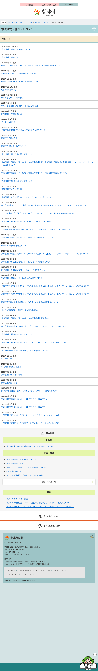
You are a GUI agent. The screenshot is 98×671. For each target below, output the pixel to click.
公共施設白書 (6, 359)
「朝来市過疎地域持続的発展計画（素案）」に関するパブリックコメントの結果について (37, 229)
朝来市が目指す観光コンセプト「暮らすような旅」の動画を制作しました (30, 65)
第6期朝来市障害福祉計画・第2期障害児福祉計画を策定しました (27, 238)
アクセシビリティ (12, 574)
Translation (68, 5)
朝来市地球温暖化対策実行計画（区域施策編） (20, 106)
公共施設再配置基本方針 (11, 367)
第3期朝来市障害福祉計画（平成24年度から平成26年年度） (25, 399)
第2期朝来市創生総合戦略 (11, 189)
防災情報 (29, 5)
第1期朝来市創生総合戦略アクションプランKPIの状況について (26, 262)
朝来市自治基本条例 (9, 138)
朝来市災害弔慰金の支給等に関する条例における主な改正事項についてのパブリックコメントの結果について (45, 294)
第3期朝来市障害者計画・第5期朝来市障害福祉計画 (22, 278)
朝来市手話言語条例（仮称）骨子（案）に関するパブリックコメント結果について (34, 326)
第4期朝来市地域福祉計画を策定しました (17, 181)
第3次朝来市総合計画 (9, 57)
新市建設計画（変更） (10, 383)
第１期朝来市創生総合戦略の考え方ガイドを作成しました (24, 350)
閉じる (95, 654)
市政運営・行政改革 (41, 22)
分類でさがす (23, 22)
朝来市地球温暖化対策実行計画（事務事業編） (20, 310)
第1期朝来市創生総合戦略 (11, 375)
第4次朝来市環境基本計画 (11, 114)
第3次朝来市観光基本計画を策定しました (17, 154)
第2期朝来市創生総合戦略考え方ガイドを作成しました (23, 270)
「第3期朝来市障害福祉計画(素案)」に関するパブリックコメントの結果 (30, 423)
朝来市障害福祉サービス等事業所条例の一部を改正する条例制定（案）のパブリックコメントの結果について (45, 205)
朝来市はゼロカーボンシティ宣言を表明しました (21, 82)
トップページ (12, 22)
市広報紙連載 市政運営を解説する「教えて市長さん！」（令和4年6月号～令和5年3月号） (38, 213)
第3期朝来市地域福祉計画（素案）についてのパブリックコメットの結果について (34, 342)
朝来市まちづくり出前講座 (12, 98)
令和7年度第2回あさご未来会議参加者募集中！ (20, 73)
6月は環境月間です (9, 90)
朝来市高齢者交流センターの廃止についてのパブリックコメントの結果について (38, 503)
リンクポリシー (27, 574)
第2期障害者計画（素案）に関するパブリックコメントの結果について (29, 391)
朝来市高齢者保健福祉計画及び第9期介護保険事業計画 (23, 130)
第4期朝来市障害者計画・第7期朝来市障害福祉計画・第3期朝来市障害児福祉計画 (34, 173)
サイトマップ (10, 570)
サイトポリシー (59, 570)
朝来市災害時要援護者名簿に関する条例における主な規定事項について (29, 302)
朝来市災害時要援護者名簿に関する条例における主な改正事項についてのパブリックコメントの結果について (45, 286)
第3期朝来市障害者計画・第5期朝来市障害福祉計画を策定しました (28, 318)
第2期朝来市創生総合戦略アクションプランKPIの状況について (26, 197)
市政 (31, 22)
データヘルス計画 (8, 122)
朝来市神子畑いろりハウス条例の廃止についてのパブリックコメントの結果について (40, 507)
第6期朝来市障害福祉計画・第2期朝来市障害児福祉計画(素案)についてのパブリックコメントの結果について (44, 254)
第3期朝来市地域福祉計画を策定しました (17, 334)
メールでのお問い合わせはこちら (16, 554)
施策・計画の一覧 (49, 482)
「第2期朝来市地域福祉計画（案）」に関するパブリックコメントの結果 (30, 415)
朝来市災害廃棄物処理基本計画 (13, 246)
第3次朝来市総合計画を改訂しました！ (17, 49)
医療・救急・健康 (49, 5)
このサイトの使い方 (25, 570)
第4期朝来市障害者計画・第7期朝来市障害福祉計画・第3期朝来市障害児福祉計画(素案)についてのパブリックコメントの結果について (48, 163)
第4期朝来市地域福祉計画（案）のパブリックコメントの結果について (29, 221)
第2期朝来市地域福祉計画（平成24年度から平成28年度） (24, 407)
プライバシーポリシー (43, 570)
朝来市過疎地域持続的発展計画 (13, 146)
